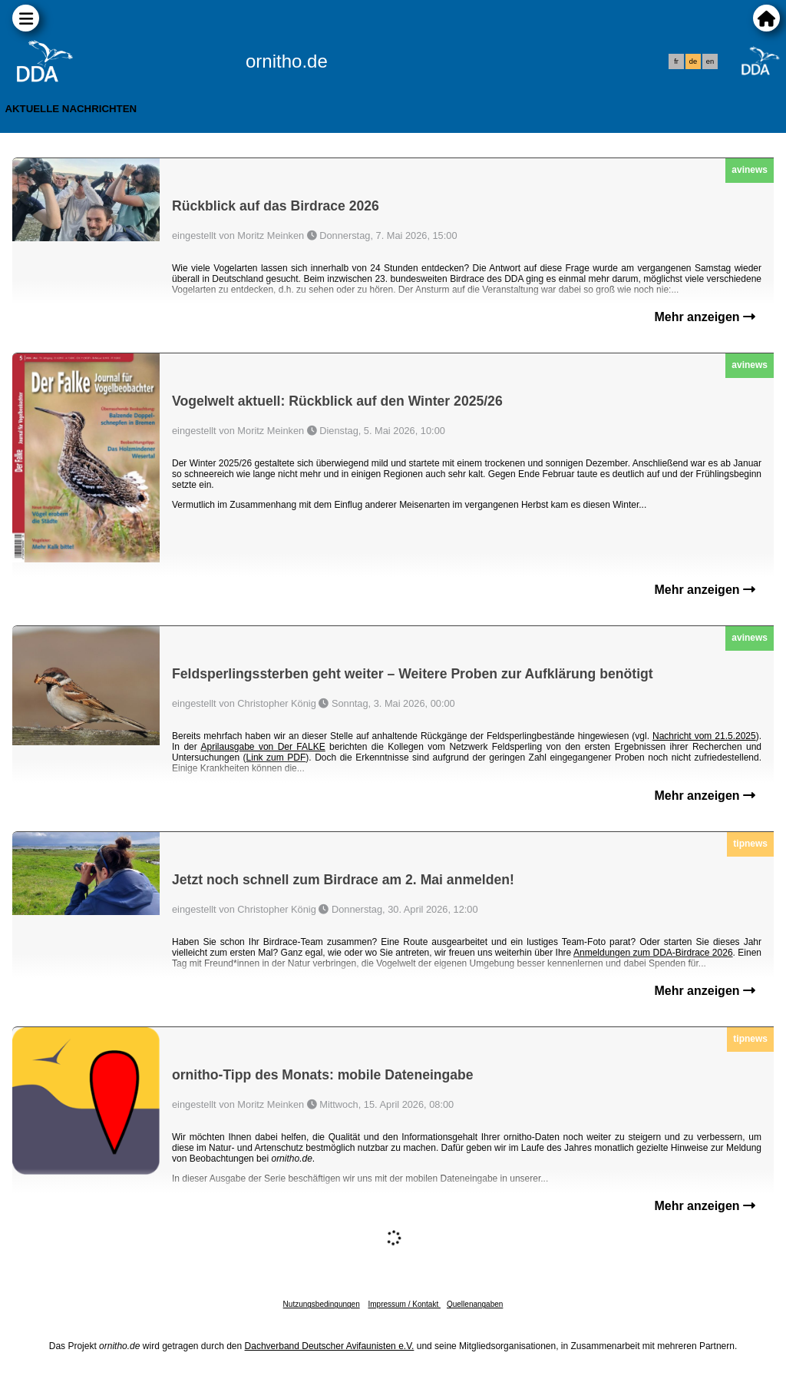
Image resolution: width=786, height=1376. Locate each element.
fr (676, 61)
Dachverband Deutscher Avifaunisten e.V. (329, 1346)
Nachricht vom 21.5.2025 (704, 736)
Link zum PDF (276, 757)
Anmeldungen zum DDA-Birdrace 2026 (653, 952)
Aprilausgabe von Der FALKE (262, 746)
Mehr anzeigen (704, 317)
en (710, 61)
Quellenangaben (475, 1304)
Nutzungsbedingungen (321, 1304)
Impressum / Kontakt (404, 1304)
